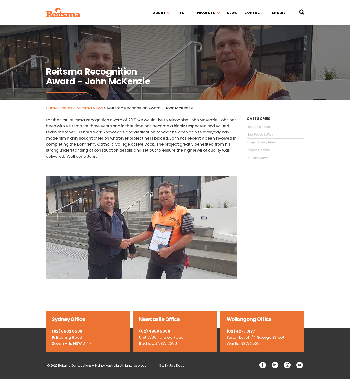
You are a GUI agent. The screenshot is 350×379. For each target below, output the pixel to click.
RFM (181, 13)
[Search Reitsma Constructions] (301, 12)
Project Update (258, 150)
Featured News (258, 127)
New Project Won (260, 135)
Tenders (278, 13)
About (159, 13)
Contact (253, 13)
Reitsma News (89, 108)
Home (52, 108)
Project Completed (261, 142)
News (232, 13)
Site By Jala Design (173, 365)
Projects (206, 13)
